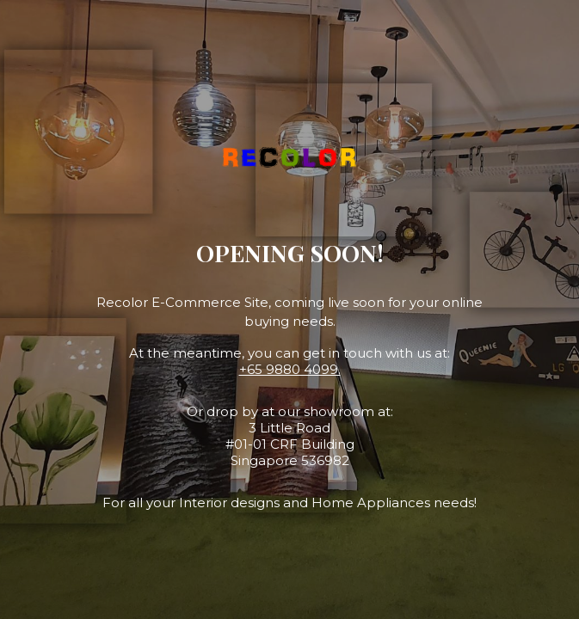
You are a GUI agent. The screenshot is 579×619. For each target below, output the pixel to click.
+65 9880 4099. (290, 369)
